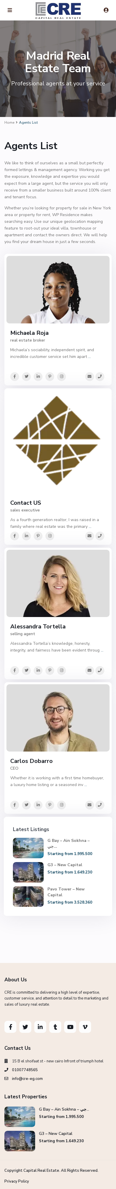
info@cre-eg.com (27, 1078)
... (89, 356)
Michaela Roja (29, 333)
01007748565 (25, 1070)
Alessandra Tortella (38, 626)
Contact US (25, 503)
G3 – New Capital (64, 865)
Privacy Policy (16, 1181)
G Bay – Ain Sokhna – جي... (64, 1109)
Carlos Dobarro (31, 761)
